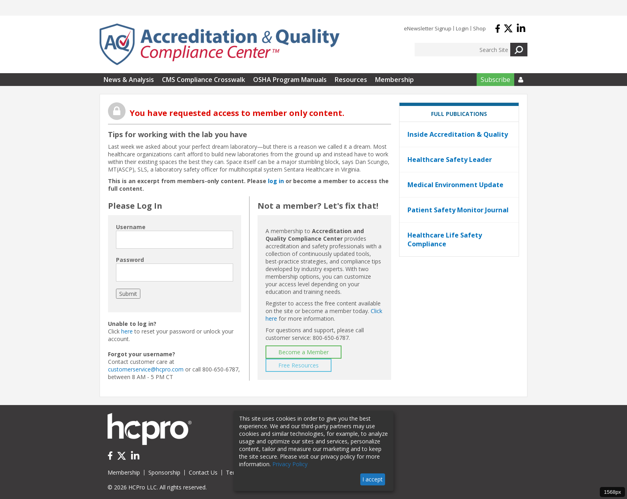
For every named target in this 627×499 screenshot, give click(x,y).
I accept (372, 479)
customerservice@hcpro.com (146, 369)
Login (462, 28)
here (127, 331)
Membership (394, 79)
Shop (479, 28)
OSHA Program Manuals (290, 79)
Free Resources (298, 365)
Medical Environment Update (455, 184)
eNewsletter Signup (427, 28)
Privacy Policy (290, 464)
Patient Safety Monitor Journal (458, 210)
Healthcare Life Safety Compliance (444, 239)
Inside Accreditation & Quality (457, 134)
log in (276, 181)
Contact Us (203, 472)
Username (131, 227)
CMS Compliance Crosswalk (203, 79)
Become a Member (303, 352)
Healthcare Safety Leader (449, 159)
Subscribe (495, 79)
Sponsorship (164, 472)
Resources (351, 79)
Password (130, 259)
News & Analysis (129, 79)
